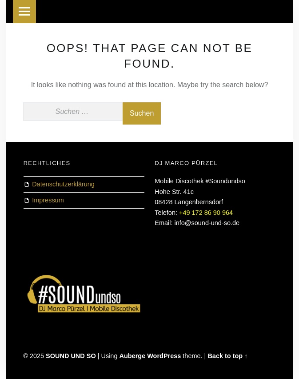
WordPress (164, 355)
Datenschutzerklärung (63, 184)
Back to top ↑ (227, 355)
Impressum (48, 200)
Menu (24, 11)
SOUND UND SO (71, 355)
